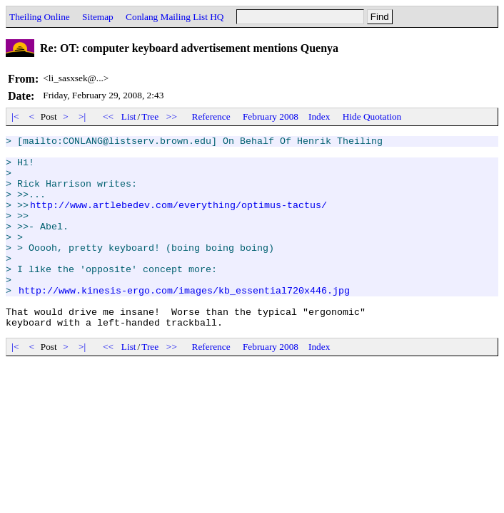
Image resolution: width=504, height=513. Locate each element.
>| (82, 116)
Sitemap (98, 16)
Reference (211, 116)
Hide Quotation (372, 116)
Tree (149, 116)
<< (108, 116)
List (128, 116)
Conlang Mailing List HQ (174, 16)
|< (15, 116)
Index (319, 116)
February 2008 (270, 116)
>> (172, 116)
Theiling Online (39, 16)
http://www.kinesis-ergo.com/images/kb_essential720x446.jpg (184, 322)
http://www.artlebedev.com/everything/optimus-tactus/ (178, 219)
